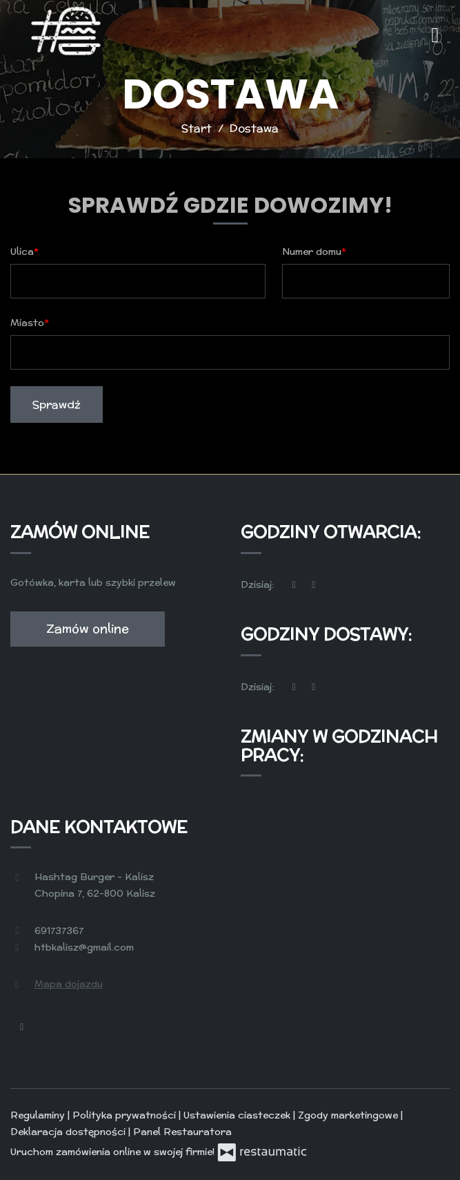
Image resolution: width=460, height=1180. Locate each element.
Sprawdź (56, 404)
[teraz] (294, 585)
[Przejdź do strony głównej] (66, 31)
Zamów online (87, 628)
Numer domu (311, 251)
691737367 (58, 931)
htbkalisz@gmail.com (84, 947)
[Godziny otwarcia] (313, 585)
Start (196, 128)
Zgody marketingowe (349, 1115)
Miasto (27, 323)
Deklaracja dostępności (69, 1132)
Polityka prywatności (125, 1115)
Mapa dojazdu (68, 984)
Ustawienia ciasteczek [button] (238, 1115)
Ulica (22, 251)
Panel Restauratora (182, 1132)
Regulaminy (39, 1115)
